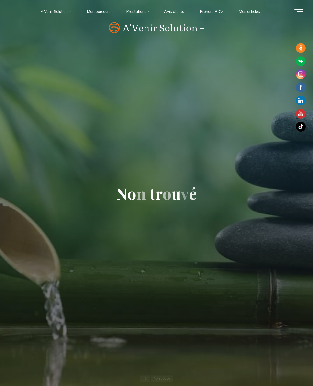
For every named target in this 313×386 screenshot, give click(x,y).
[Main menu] (298, 11)
